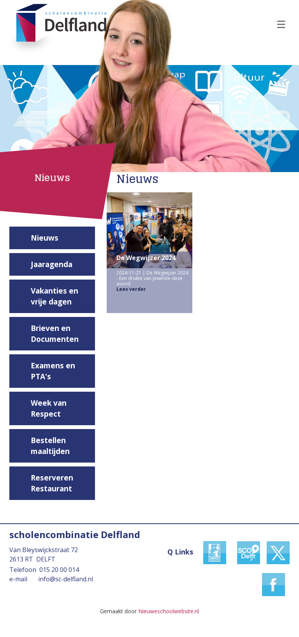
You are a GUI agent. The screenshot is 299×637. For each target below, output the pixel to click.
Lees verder (131, 289)
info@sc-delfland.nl (65, 579)
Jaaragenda (51, 264)
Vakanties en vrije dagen (54, 296)
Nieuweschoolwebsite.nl (168, 611)
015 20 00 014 (59, 569)
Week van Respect (49, 408)
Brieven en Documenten (55, 333)
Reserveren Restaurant (52, 483)
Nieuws (44, 238)
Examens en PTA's (53, 371)
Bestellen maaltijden (50, 445)
